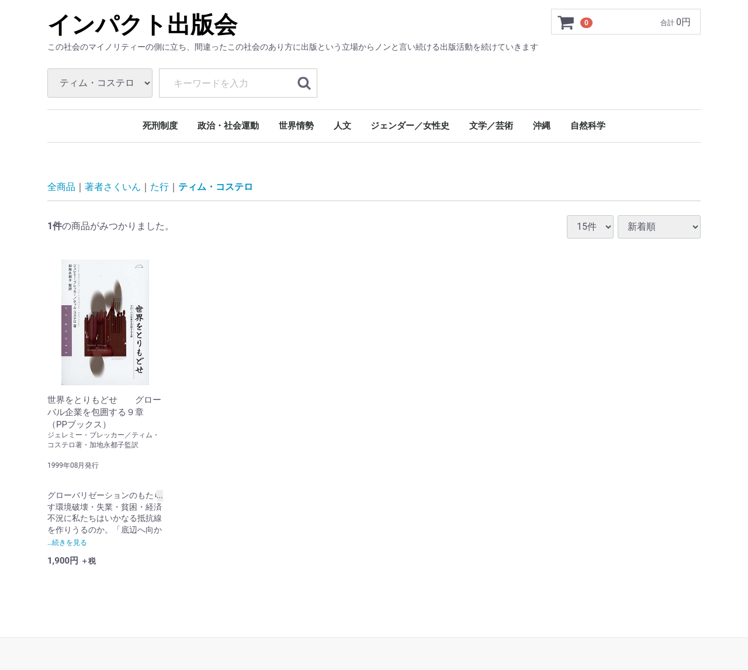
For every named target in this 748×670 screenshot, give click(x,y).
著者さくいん (113, 186)
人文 (342, 125)
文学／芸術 (491, 125)
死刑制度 (160, 125)
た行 (159, 186)
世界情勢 (296, 125)
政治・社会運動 (228, 125)
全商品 (61, 186)
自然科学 (587, 125)
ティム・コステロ (215, 186)
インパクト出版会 (142, 25)
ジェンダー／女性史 (409, 125)
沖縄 (541, 125)
